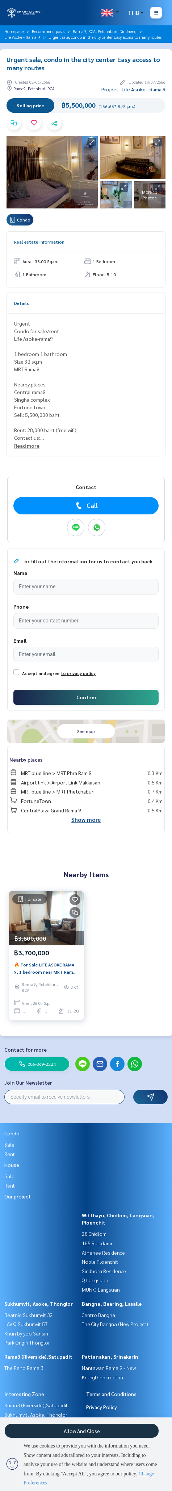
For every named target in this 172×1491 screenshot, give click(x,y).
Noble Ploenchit (100, 1261)
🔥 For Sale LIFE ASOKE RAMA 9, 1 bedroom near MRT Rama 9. (45, 969)
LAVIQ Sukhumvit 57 (26, 1324)
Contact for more (25, 1049)
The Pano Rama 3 (23, 1367)
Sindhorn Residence (104, 1271)
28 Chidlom (94, 1233)
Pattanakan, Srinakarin (110, 1356)
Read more (26, 445)
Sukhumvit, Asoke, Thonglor (38, 1303)
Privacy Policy (101, 1407)
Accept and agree (40, 673)
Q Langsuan (95, 1280)
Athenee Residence (103, 1252)
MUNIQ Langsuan (101, 1289)
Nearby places (25, 759)
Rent (9, 1154)
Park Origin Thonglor (27, 1342)
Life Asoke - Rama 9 (22, 37)
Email (19, 640)
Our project (17, 1196)
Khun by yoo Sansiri (26, 1333)
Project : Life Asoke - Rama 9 (133, 89)
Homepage (14, 31)
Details (21, 303)
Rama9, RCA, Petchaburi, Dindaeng (105, 31)
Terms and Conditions (111, 1394)
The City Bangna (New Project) (115, 1324)
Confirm (86, 697)
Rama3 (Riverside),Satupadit (38, 1356)
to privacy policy (78, 673)
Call (86, 505)
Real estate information (39, 242)
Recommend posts (48, 31)
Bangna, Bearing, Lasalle (112, 1303)
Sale (9, 1144)
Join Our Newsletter (28, 1082)
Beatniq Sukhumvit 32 (28, 1315)
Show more (86, 819)
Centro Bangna (98, 1315)
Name (20, 573)
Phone (21, 606)
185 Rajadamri (98, 1243)
